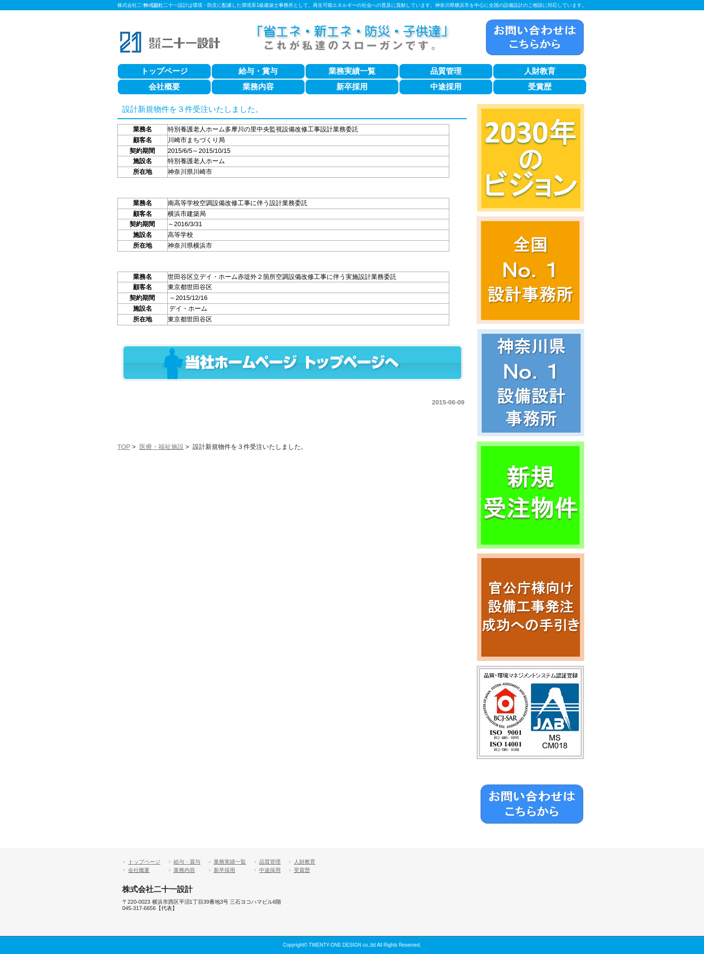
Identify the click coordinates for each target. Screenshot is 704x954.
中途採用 (446, 87)
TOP (123, 446)
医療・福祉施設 (161, 446)
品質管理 (446, 71)
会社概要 (164, 87)
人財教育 (539, 71)
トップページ (164, 71)
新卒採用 (352, 87)
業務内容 (258, 87)
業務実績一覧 (352, 71)
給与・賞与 (258, 71)
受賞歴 (539, 87)
